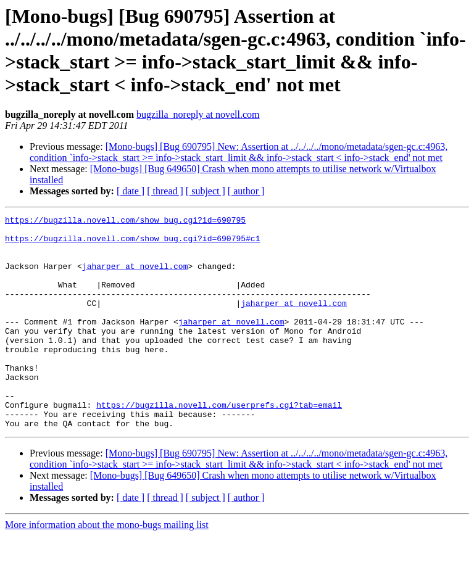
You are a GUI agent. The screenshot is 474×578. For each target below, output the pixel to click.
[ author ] (246, 191)
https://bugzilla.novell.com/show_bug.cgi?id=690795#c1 (132, 243)
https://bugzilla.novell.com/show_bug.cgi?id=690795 (125, 221)
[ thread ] (165, 191)
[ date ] (130, 191)
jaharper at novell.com (135, 277)
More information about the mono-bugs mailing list (107, 567)
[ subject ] (205, 191)
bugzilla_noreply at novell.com (198, 114)
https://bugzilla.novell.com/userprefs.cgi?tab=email (219, 443)
